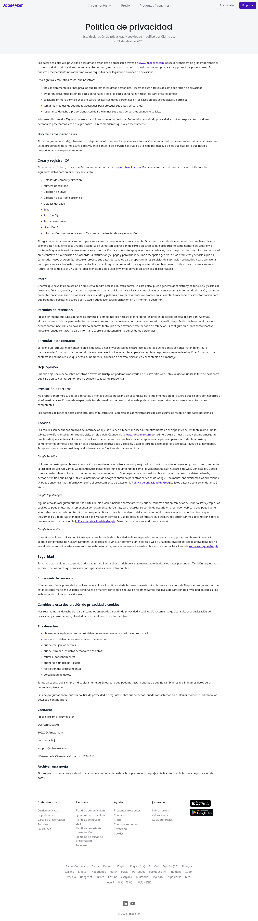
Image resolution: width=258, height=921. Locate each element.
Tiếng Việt (86, 877)
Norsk (113, 871)
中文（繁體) (145, 882)
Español (154, 866)
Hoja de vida (45, 815)
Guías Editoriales (162, 819)
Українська (174, 877)
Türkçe (100, 877)
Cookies (119, 833)
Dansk (95, 866)
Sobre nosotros (161, 810)
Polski (124, 871)
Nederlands (98, 871)
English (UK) (137, 866)
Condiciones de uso (126, 824)
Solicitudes (44, 829)
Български (142, 877)
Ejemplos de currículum (90, 815)
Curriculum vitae (48, 810)
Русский (158, 877)
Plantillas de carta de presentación (89, 830)
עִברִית (188, 877)
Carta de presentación (51, 819)
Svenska (71, 877)
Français (187, 866)
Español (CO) (170, 866)
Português (138, 871)
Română (176, 871)
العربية (110, 882)
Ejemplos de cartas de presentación (89, 839)
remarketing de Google (203, 546)
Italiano (69, 871)
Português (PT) (158, 871)
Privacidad (120, 829)
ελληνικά (126, 877)
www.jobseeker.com (151, 63)
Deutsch (108, 866)
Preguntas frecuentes (154, 5)
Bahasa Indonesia (77, 866)
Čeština (112, 877)
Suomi (189, 871)
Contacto (119, 815)
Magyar (83, 871)
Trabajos (43, 824)
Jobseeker (134, 914)
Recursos (81, 845)
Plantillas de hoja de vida (88, 821)
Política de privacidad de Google (152, 482)
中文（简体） (126, 882)
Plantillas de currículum (90, 810)
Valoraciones (160, 815)
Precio (125, 5)
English (121, 866)
